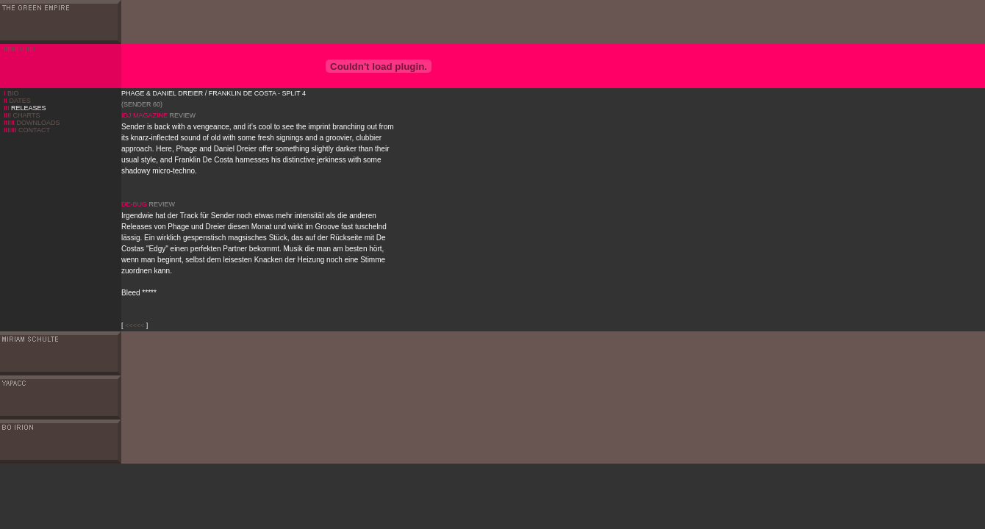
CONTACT (27, 130)
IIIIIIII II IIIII (19, 49)
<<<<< (134, 325)
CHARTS (22, 115)
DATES (17, 100)
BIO (13, 93)
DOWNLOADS (32, 122)
